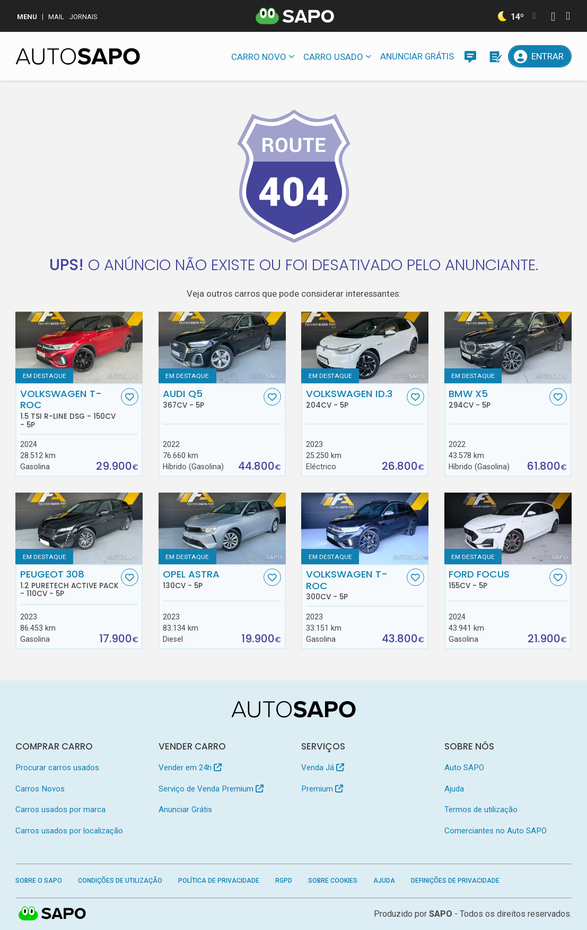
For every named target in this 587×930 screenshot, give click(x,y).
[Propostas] (495, 56)
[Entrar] (539, 56)
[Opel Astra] (222, 528)
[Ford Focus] (508, 528)
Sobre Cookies (332, 880)
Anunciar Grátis (417, 56)
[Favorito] (129, 397)
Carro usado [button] (333, 56)
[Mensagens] (470, 56)
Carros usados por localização (69, 831)
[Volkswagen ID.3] (364, 347)
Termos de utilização (481, 809)
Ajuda (454, 789)
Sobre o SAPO (38, 880)
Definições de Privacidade (455, 880)
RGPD (283, 880)
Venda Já (322, 767)
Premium (322, 789)
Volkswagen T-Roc (69, 408)
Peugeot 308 (69, 583)
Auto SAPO (464, 767)
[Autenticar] (553, 18)
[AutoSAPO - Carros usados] (77, 56)
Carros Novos (40, 789)
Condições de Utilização (120, 880)
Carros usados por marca (60, 809)
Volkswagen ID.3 (355, 398)
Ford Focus (498, 579)
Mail (56, 16)
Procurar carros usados (57, 767)
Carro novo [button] (258, 56)
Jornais (83, 16)
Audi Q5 (212, 398)
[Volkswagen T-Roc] (364, 528)
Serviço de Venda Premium (211, 789)
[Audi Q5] (222, 347)
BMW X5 (498, 398)
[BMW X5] (508, 347)
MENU (27, 16)
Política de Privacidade (218, 880)
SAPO (52, 914)
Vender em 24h (190, 767)
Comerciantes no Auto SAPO (495, 831)
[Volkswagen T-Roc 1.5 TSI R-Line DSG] (79, 347)
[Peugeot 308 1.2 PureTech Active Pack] (79, 528)
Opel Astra (212, 579)
